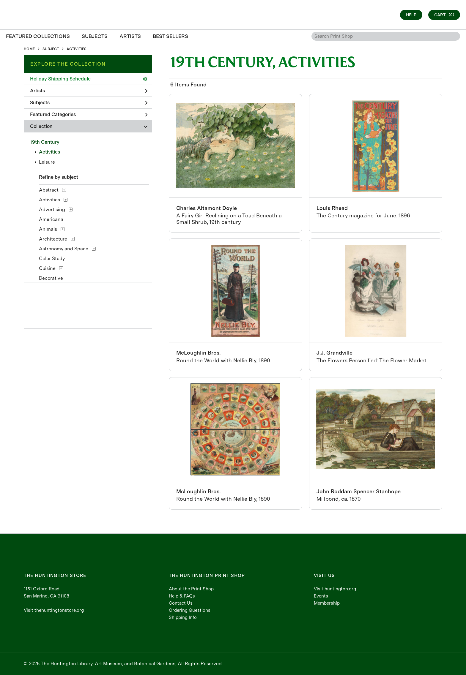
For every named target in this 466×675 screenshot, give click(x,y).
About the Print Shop (191, 589)
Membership (327, 603)
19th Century (44, 142)
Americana (51, 219)
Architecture (53, 239)
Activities (49, 152)
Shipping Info (183, 617)
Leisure (47, 162)
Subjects (88, 102)
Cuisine (47, 268)
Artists (88, 91)
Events (321, 596)
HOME (29, 49)
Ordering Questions (189, 610)
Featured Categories (88, 114)
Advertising (52, 209)
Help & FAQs (182, 596)
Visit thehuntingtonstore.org (54, 610)
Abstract (49, 190)
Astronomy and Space (63, 249)
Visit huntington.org (335, 589)
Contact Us (181, 603)
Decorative (51, 278)
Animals (48, 229)
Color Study (52, 258)
